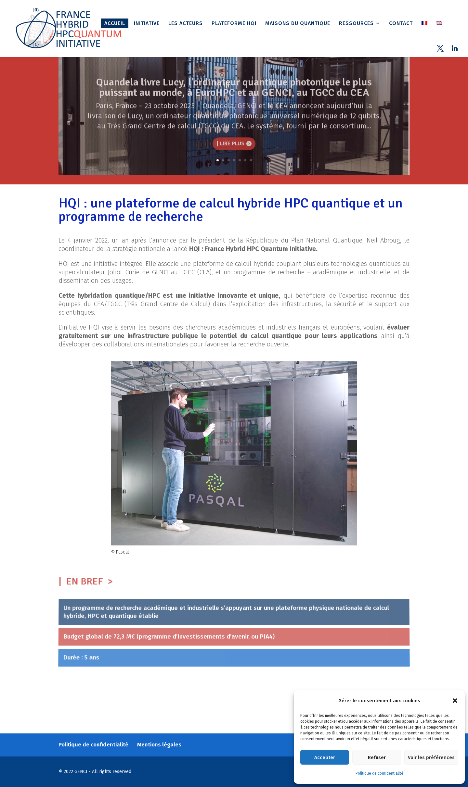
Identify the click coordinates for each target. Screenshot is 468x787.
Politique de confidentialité (379, 773)
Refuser (377, 757)
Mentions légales (159, 744)
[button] (455, 700)
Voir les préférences (431, 757)
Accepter (324, 757)
